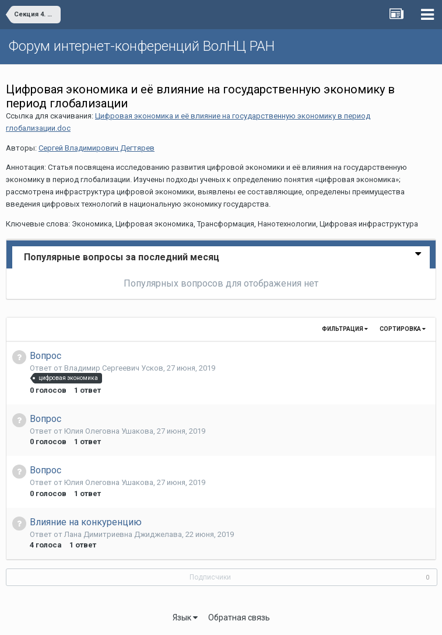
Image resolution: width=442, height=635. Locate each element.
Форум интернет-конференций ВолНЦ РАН (142, 46)
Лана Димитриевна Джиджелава (123, 534)
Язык (185, 617)
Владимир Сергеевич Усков (113, 368)
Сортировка (403, 329)
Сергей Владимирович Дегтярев (96, 148)
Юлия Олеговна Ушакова (108, 431)
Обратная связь (239, 617)
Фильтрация (345, 329)
